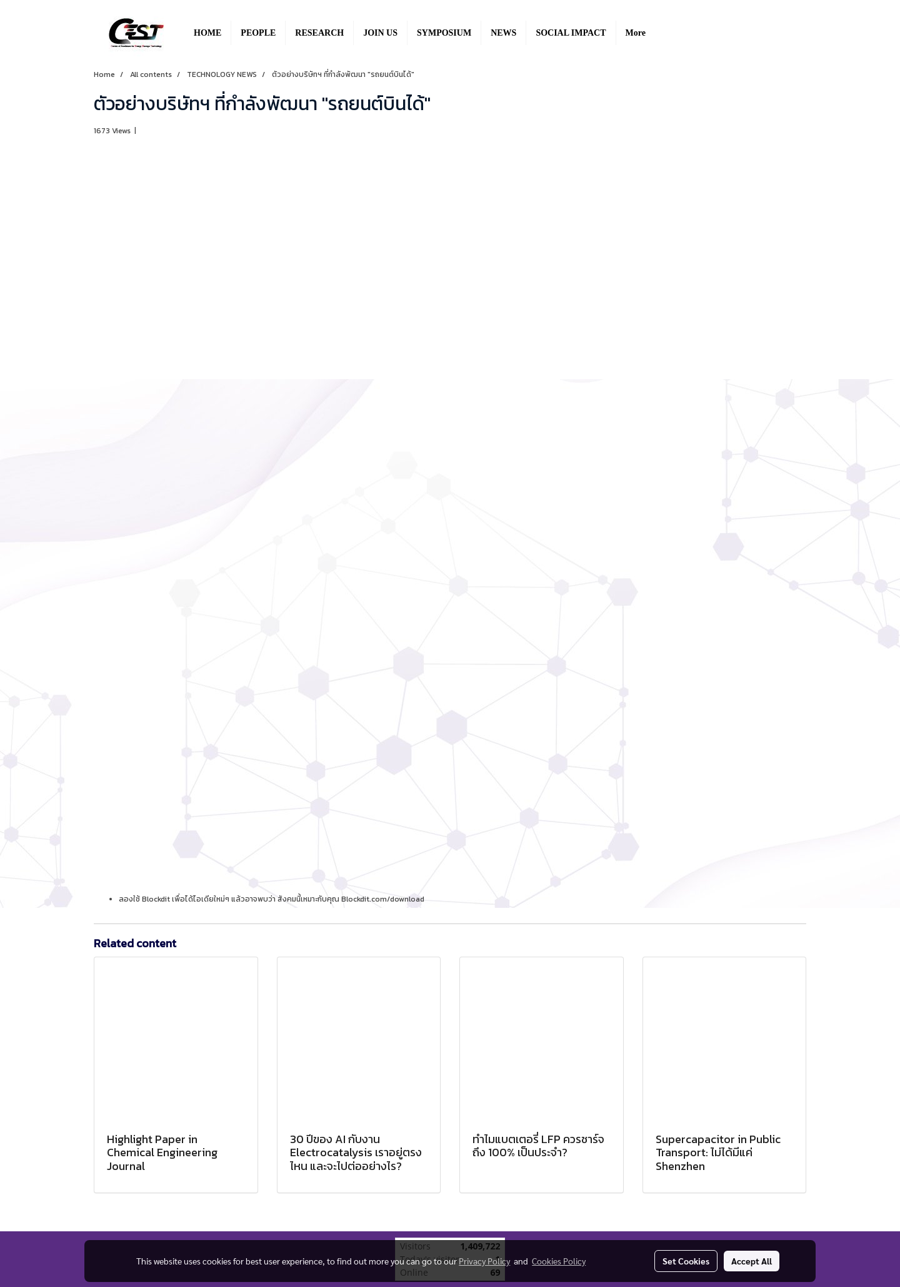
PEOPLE (258, 33)
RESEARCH (319, 33)
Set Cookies (685, 1260)
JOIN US (380, 33)
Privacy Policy (484, 1260)
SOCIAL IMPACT (571, 33)
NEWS (503, 33)
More (636, 33)
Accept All (751, 1260)
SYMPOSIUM (444, 33)
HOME (207, 33)
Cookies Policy (559, 1260)
